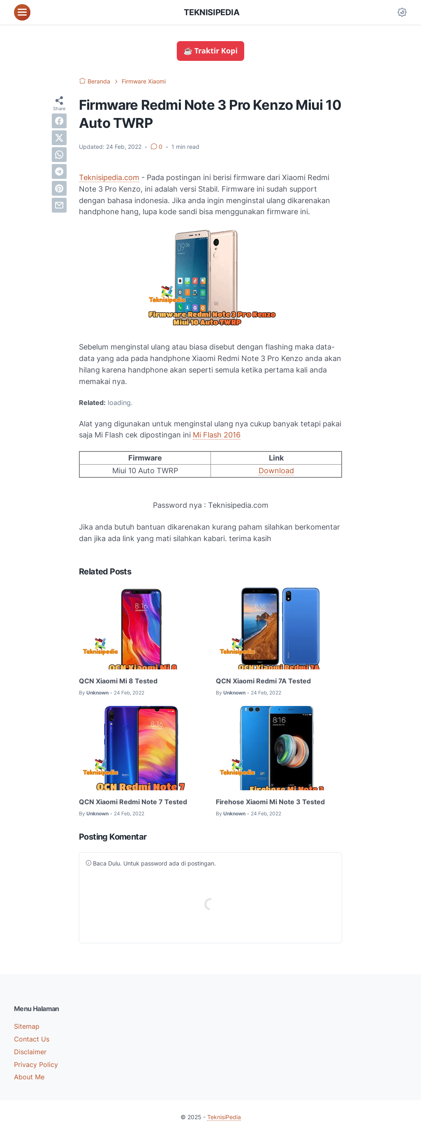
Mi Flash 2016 (217, 434)
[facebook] (59, 120)
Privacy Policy (36, 1064)
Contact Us (31, 1039)
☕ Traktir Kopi (210, 51)
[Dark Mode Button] (402, 12)
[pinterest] (59, 188)
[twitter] (59, 137)
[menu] (22, 12)
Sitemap (26, 1026)
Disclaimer (30, 1052)
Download (276, 470)
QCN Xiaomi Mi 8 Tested (118, 681)
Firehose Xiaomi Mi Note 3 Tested (270, 802)
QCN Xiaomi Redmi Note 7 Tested (133, 802)
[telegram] (59, 171)
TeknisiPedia (211, 12)
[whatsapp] (59, 154)
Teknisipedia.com (109, 177)
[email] (59, 205)
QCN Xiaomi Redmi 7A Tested (263, 681)
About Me (29, 1077)
